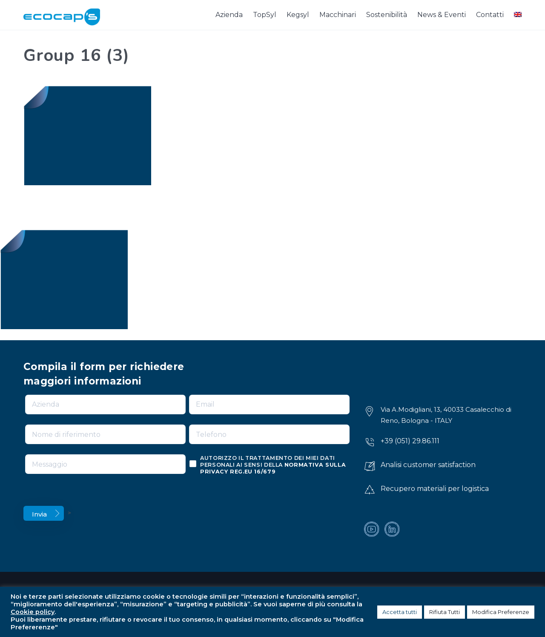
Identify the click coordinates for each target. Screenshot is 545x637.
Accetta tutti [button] (399, 611)
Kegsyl (298, 15)
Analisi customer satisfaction (428, 465)
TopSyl (264, 15)
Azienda (229, 15)
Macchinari (337, 15)
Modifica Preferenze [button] (500, 611)
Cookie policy (32, 612)
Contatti (490, 15)
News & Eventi (441, 15)
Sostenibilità (386, 15)
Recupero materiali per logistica (435, 489)
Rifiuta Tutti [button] (444, 611)
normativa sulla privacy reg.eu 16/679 (273, 468)
